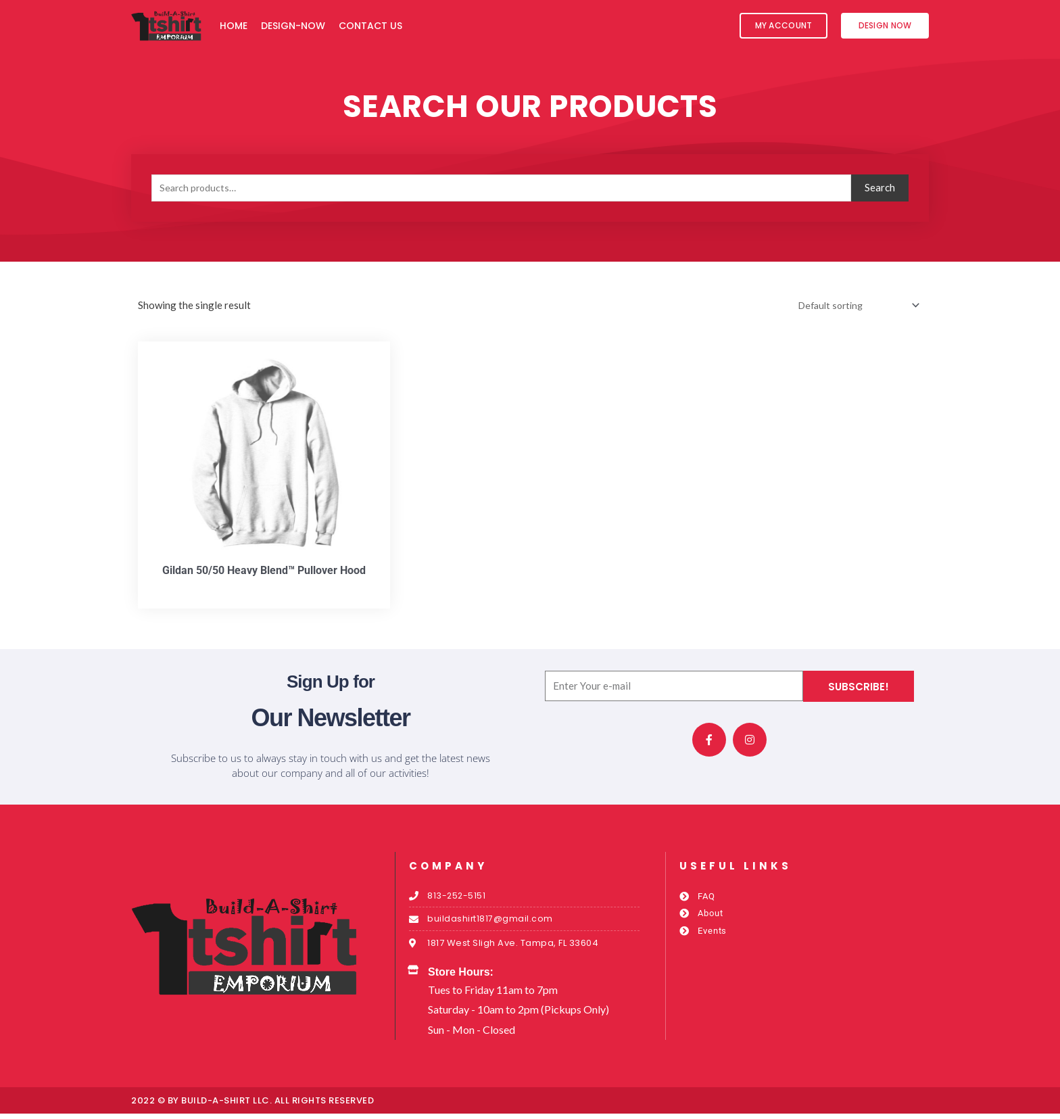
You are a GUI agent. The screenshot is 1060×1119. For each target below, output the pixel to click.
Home (233, 25)
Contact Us (370, 25)
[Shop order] (852, 306)
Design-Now (293, 25)
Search (880, 187)
